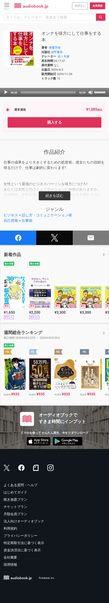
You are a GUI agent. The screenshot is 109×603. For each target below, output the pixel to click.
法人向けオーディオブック (24, 521)
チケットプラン (15, 507)
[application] (54, 92)
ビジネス (11, 215)
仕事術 (27, 220)
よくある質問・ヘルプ (20, 485)
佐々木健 (63, 56)
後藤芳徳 (55, 47)
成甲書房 (57, 52)
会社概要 (10, 557)
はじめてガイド (15, 492)
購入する (54, 122)
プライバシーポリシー (20, 536)
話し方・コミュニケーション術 (47, 215)
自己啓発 (11, 220)
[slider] (48, 92)
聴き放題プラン (15, 500)
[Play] (6, 92)
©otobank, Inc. (47, 578)
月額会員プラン (15, 514)
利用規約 (10, 528)
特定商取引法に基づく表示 (24, 543)
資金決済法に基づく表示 (22, 550)
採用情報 (10, 565)
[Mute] (90, 92)
